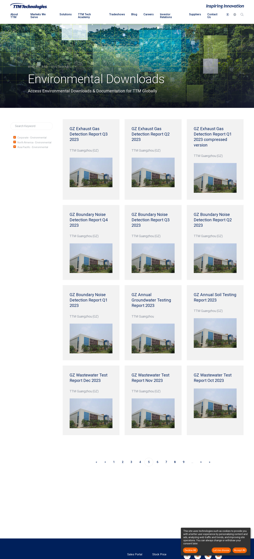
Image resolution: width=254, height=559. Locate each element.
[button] (227, 14)
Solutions (66, 14)
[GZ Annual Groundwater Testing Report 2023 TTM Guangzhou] (153, 322)
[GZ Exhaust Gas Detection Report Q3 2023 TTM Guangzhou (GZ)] (91, 159)
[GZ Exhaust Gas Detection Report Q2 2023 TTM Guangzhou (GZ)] (153, 159)
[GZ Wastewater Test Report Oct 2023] (215, 400)
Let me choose (221, 550)
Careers (148, 14)
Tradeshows (117, 14)
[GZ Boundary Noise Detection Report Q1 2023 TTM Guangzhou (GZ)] (91, 322)
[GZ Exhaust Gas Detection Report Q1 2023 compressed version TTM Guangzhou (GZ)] (215, 159)
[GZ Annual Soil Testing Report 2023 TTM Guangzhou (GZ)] (215, 322)
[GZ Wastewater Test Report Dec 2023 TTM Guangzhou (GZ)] (91, 400)
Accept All (239, 550)
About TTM (14, 16)
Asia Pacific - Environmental (32, 147)
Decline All (190, 550)
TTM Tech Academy (84, 16)
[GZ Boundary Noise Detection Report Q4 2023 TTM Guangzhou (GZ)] (91, 242)
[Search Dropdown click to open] (242, 16)
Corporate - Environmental (31, 137)
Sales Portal (134, 554)
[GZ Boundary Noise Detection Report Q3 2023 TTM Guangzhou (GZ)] (153, 242)
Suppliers (195, 14)
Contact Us (212, 16)
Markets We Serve (38, 16)
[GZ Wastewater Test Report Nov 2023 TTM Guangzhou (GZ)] (153, 400)
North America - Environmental (34, 142)
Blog (134, 14)
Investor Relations (166, 16)
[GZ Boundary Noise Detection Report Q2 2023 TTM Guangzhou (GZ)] (215, 242)
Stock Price (159, 554)
